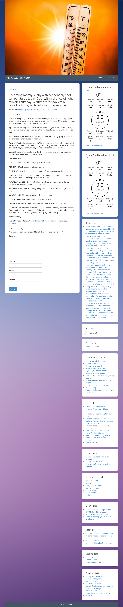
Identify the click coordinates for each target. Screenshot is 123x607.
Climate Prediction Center (95, 407)
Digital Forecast (92, 581)
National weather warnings (96, 373)
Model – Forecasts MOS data (97, 514)
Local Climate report (93, 583)
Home (99, 78)
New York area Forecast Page (97, 430)
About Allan (109, 78)
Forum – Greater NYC (94, 461)
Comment (12, 236)
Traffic (88, 495)
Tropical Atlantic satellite (95, 562)
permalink (12, 223)
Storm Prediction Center (95, 433)
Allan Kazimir (52, 109)
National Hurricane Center (96, 418)
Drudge (88, 483)
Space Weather (91, 493)
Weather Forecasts (35, 221)
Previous (13, 89)
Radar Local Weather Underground (99, 543)
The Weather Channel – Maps (97, 385)
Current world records (94, 366)
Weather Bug (91, 387)
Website (12, 279)
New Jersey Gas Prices (94, 485)
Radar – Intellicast (92, 540)
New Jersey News (92, 488)
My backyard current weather (97, 371)
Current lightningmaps (94, 579)
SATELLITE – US (92, 557)
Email (11, 270)
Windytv (89, 595)
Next (72, 89)
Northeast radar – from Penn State (99, 533)
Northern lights (91, 490)
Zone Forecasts (92, 442)
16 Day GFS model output (96, 576)
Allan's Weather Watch (18, 77)
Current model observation (96, 361)
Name (12, 262)
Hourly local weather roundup (97, 368)
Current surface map (93, 363)
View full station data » (94, 146)
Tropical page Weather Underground (100, 593)
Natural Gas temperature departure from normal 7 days (99, 587)
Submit (13, 289)
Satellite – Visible (92, 560)
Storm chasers (91, 591)
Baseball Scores (92, 481)
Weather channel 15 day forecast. (99, 435)
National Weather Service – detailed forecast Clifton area (99, 422)
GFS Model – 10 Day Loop (96, 512)
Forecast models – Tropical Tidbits (99, 509)
